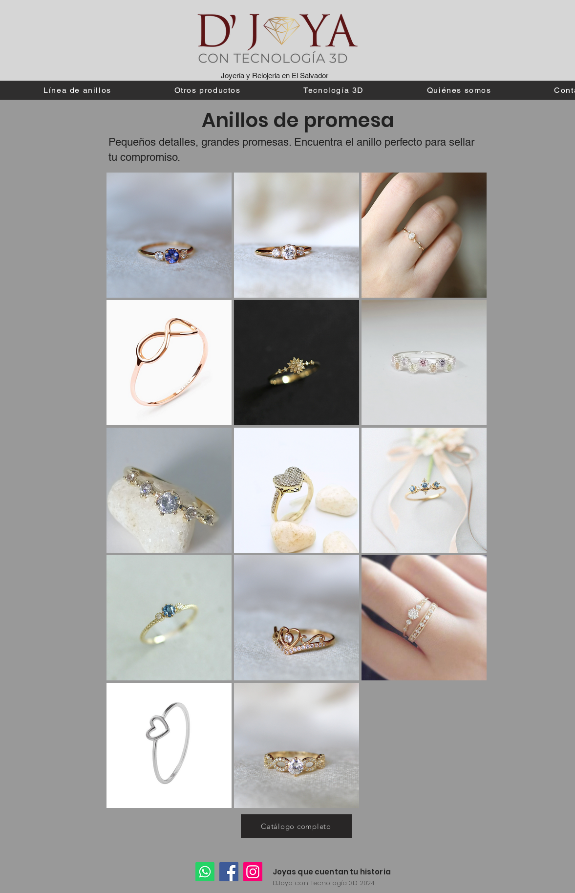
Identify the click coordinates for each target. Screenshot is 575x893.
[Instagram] (252, 871)
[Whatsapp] (204, 871)
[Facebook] (228, 871)
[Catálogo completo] (296, 826)
